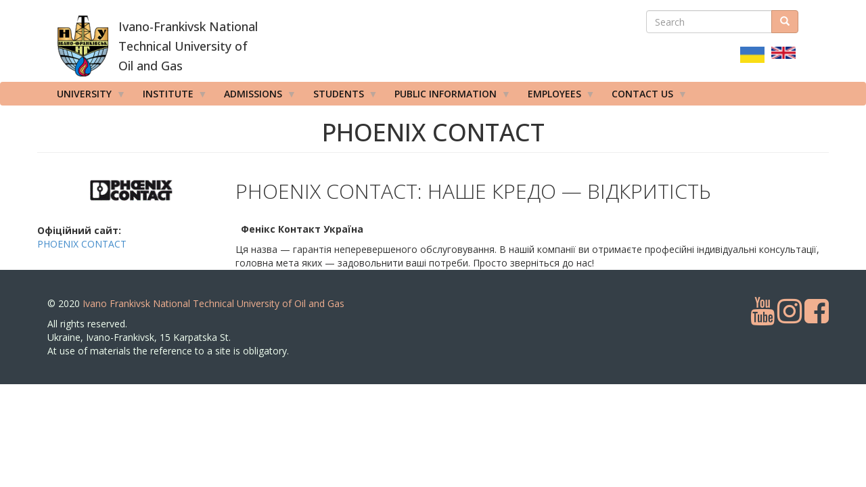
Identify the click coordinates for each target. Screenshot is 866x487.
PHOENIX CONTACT (82, 243)
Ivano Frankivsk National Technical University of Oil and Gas (213, 303)
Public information (448, 96)
